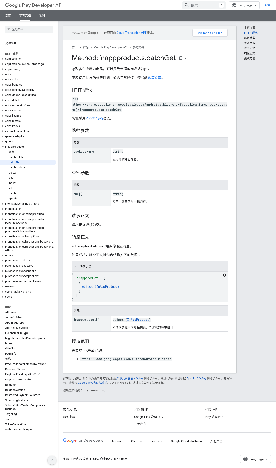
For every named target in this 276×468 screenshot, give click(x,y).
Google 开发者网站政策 (92, 382)
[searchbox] (29, 29)
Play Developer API (34, 5)
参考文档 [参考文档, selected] (25, 15)
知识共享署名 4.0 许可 (130, 378)
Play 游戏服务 (214, 417)
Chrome (136, 441)
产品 (86, 47)
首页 (74, 47)
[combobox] (204, 5)
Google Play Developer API (110, 47)
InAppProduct (106, 287)
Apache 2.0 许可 (197, 378)
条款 (66, 459)
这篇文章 (155, 78)
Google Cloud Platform (186, 441)
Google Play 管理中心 (148, 417)
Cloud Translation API (131, 32)
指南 (8, 15)
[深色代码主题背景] (224, 275)
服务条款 (69, 417)
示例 (42, 15)
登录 (268, 5)
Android (117, 441)
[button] (28, 58)
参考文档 (138, 47)
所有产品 (216, 441)
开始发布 (140, 424)
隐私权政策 (80, 459)
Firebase (156, 441)
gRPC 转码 (94, 118)
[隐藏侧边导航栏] (52, 460)
